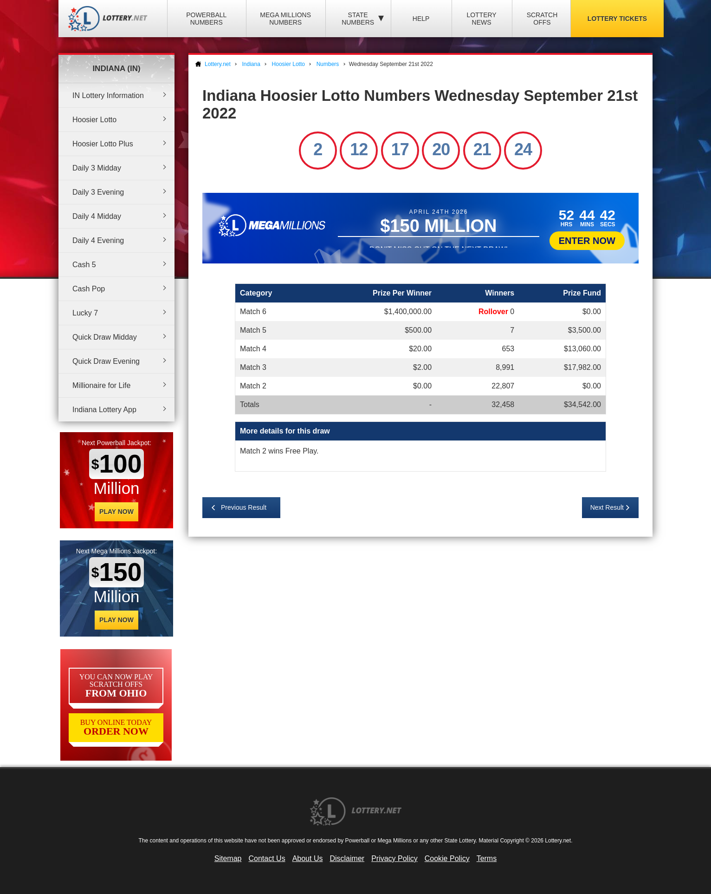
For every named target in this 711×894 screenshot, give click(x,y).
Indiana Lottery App (104, 410)
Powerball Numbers (206, 18)
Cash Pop (88, 289)
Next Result (607, 507)
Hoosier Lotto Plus (102, 144)
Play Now (116, 511)
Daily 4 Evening (98, 240)
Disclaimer (347, 858)
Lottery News (481, 18)
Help (421, 18)
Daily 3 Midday (96, 168)
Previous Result (243, 507)
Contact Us (267, 858)
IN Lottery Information (108, 95)
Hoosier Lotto (94, 120)
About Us (307, 858)
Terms (487, 858)
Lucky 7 (85, 313)
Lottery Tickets (617, 18)
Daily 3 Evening (98, 192)
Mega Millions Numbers (285, 18)
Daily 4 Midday (96, 216)
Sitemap (228, 858)
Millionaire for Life (101, 385)
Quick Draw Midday (104, 337)
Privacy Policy (394, 858)
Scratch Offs (542, 18)
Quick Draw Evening (106, 361)
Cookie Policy (447, 858)
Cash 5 (84, 265)
